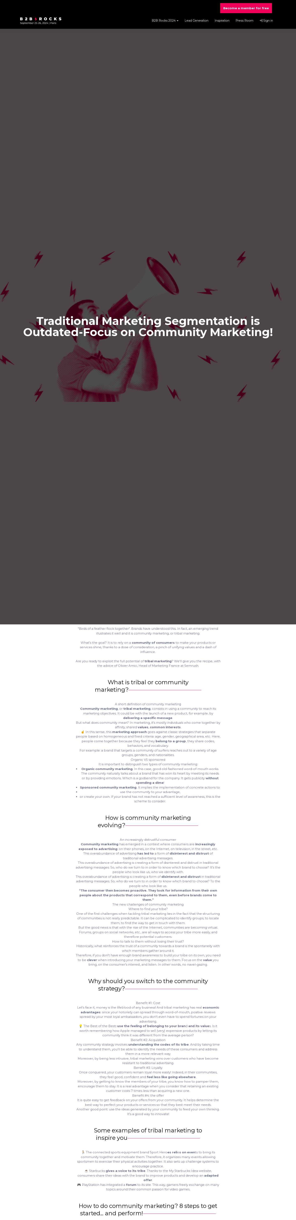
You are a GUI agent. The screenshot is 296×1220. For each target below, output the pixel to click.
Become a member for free (246, 8)
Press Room (244, 20)
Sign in (266, 20)
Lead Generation (196, 20)
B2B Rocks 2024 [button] (165, 20)
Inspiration (222, 20)
